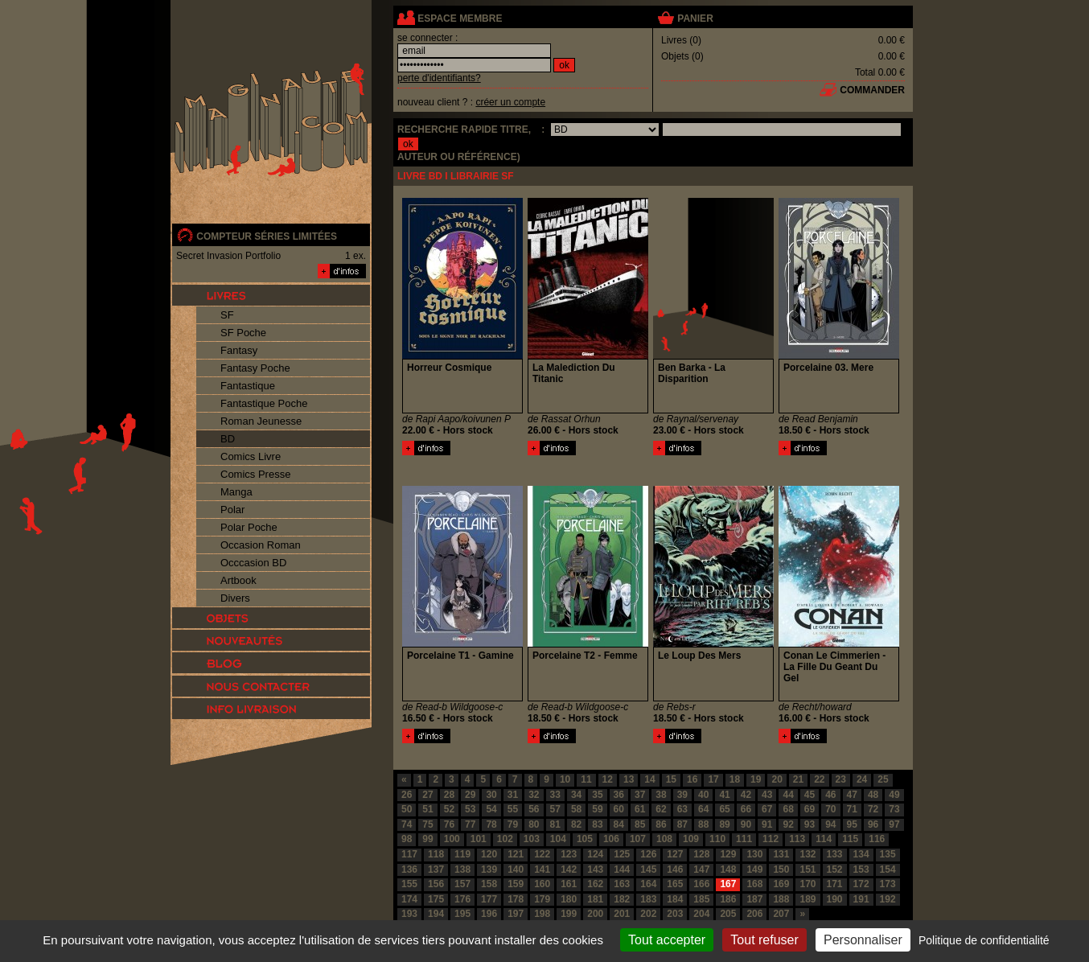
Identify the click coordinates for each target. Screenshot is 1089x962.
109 (691, 839)
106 (611, 839)
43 (767, 794)
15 (671, 779)
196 (489, 913)
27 (427, 794)
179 (542, 899)
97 (894, 824)
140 (516, 869)
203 (675, 913)
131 (781, 854)
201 (622, 913)
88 (703, 824)
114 (824, 839)
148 (728, 869)
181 (595, 899)
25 (882, 779)
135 (888, 854)
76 (449, 824)
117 (409, 854)
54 (491, 809)
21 (798, 779)
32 (533, 794)
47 (852, 794)
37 (640, 794)
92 (788, 824)
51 (427, 809)
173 (888, 884)
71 (852, 809)
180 (569, 899)
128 (701, 854)
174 (409, 899)
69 (809, 809)
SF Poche (243, 333)
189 (807, 899)
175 (436, 899)
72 (873, 809)
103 (532, 839)
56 (533, 809)
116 (877, 839)
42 (746, 794)
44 (788, 794)
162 (595, 884)
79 (513, 824)
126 (648, 854)
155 (409, 884)
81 (555, 824)
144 (622, 869)
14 (649, 779)
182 (622, 899)
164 (648, 884)
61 (640, 809)
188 (781, 899)
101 (479, 839)
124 (595, 854)
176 (462, 899)
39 (682, 794)
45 (809, 794)
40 (703, 794)
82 (576, 824)
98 (406, 839)
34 (576, 794)
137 (436, 869)
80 (533, 824)
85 (640, 824)
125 (622, 854)
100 (452, 839)
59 (597, 809)
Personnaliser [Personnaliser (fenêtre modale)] (863, 940)
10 (565, 779)
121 (516, 854)
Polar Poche (248, 527)
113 (797, 839)
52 (449, 809)
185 (701, 899)
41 (724, 794)
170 (807, 884)
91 (767, 824)
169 (781, 884)
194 (436, 913)
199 (569, 913)
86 (660, 824)
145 (648, 869)
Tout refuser (764, 940)
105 (585, 839)
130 (754, 854)
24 (862, 779)
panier (695, 18)
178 (516, 899)
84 (619, 824)
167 (728, 884)
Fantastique (247, 386)
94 (830, 824)
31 (513, 794)
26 (406, 794)
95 (852, 824)
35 (597, 794)
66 (746, 809)
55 (513, 809)
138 (462, 869)
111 (744, 839)
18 (734, 779)
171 (835, 884)
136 (409, 869)
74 (406, 824)
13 (628, 779)
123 (569, 854)
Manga (236, 492)
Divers (235, 598)
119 (462, 854)
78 (491, 824)
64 (703, 809)
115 (850, 839)
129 (728, 854)
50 (406, 809)
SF (227, 315)
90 (746, 824)
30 (491, 794)
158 (489, 884)
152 (835, 869)
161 (569, 884)
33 (555, 794)
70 (830, 809)
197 (516, 913)
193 (409, 913)
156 (436, 884)
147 (701, 869)
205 (728, 913)
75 (427, 824)
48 (873, 794)
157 (462, 884)
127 (675, 854)
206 (754, 913)
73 (894, 809)
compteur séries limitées (266, 236)
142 (569, 869)
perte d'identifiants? (439, 78)
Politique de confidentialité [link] (984, 940)
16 (692, 779)
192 (888, 899)
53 (470, 809)
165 (675, 884)
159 (516, 884)
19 (755, 779)
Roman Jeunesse (261, 421)
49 (894, 794)
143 (595, 869)
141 (542, 869)
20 (776, 779)
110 (717, 839)
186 (728, 899)
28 (449, 794)
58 (576, 809)
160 (542, 884)
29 (470, 794)
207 (781, 913)
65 (724, 809)
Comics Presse (255, 474)
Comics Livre (250, 456)
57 (555, 809)
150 (781, 869)
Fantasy (238, 350)
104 (558, 839)
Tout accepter (666, 940)
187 (754, 899)
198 (542, 913)
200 (595, 913)
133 (835, 854)
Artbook (238, 580)
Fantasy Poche (255, 368)
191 (861, 899)
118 (436, 854)
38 (660, 794)
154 (888, 869)
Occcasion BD (253, 563)
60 (619, 809)
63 (682, 809)
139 (489, 869)
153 (861, 869)
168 (754, 884)
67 (767, 809)
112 (770, 839)
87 (682, 824)
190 (835, 899)
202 (648, 913)
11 (586, 779)
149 (754, 869)
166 (701, 884)
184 (675, 899)
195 (462, 913)
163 (622, 884)
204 (701, 913)
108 (664, 839)
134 (861, 854)
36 (619, 794)
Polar (232, 510)
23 (841, 779)
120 (489, 854)
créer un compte (510, 102)
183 (648, 899)
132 (807, 854)
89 (724, 824)
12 (607, 779)
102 (505, 839)
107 (638, 839)
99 (427, 839)
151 (807, 869)
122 (542, 854)
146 (675, 869)
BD (227, 439)
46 (830, 794)
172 (861, 884)
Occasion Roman (260, 545)
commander (872, 90)
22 (819, 779)
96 (873, 824)
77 (470, 824)
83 (597, 824)
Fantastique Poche (263, 403)
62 (660, 809)
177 (489, 899)
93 (809, 824)
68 (788, 809)
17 (713, 779)
